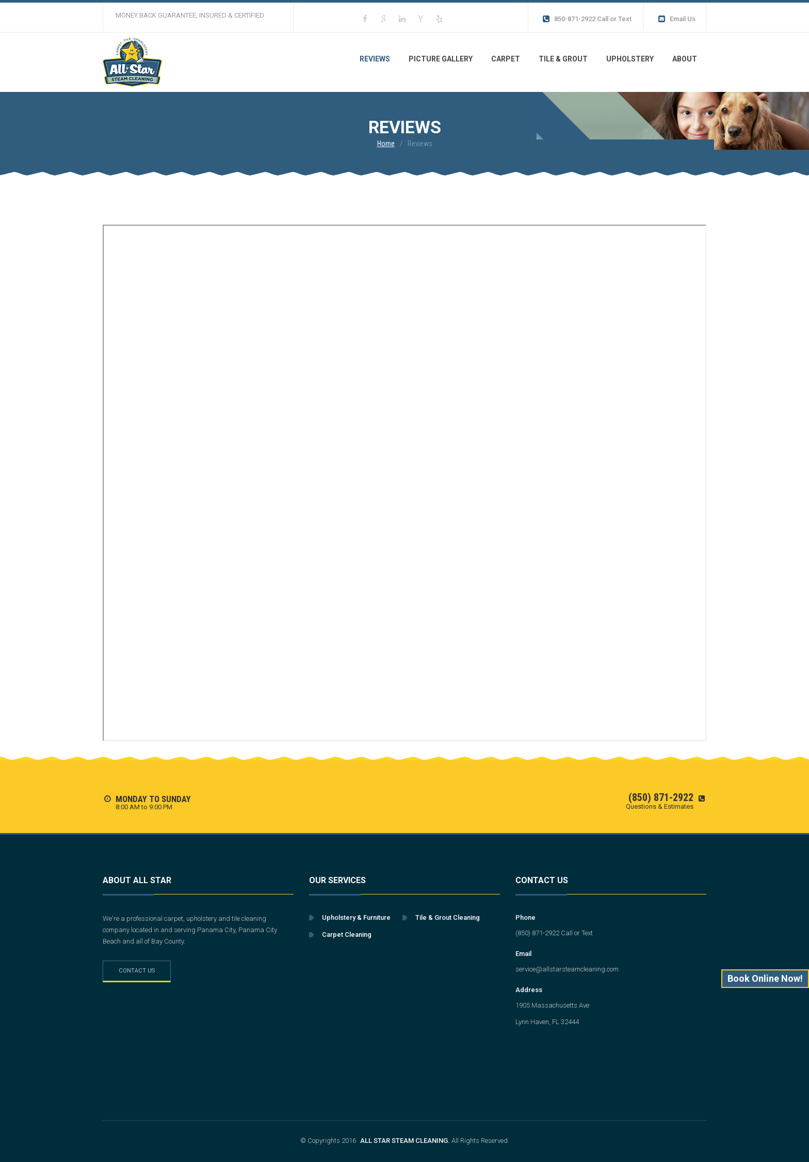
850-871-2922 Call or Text (586, 19)
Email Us (676, 19)
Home (386, 143)
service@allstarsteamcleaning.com (567, 969)
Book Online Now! (765, 978)
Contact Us (137, 970)
